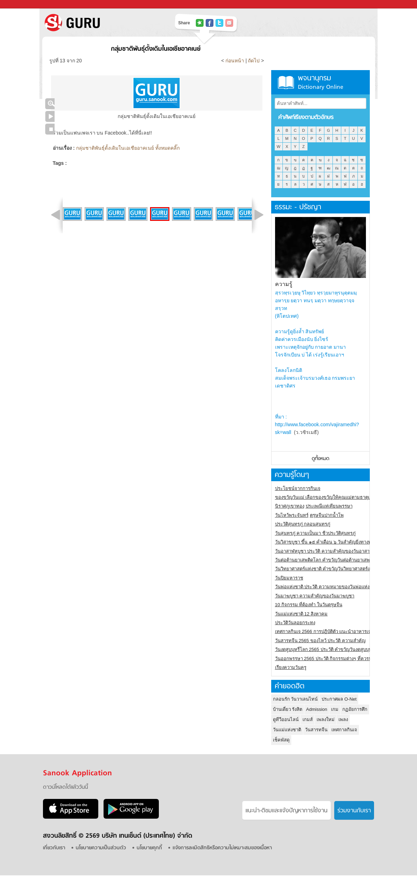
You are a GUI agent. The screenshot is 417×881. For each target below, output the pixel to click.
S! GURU (101, 22)
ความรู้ (283, 284)
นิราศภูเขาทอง (289, 506)
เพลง (343, 719)
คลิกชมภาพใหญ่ (50, 103)
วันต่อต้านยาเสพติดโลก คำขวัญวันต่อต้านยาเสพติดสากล (331, 560)
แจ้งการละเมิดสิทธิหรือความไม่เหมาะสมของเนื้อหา (222, 848)
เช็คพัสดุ (281, 740)
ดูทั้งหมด (320, 459)
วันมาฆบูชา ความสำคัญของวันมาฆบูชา (315, 595)
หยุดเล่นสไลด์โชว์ (50, 129)
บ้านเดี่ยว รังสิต (288, 709)
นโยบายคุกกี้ (149, 848)
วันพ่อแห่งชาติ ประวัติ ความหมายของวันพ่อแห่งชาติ (326, 586)
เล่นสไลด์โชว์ (50, 116)
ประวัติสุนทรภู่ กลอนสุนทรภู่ (303, 524)
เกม (334, 709)
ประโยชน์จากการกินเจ (297, 488)
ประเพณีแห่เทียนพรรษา (329, 506)
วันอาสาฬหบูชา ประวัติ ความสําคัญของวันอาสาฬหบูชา (329, 551)
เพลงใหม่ (326, 719)
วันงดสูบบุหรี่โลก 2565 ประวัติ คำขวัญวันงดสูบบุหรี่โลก (329, 649)
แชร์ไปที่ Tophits (200, 23)
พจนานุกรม (320, 82)
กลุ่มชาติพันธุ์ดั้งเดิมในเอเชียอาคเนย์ (155, 49)
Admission (316, 709)
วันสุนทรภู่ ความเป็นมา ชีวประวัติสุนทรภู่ (315, 533)
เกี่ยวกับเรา (54, 848)
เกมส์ (308, 719)
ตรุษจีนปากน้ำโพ (327, 515)
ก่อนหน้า (235, 60)
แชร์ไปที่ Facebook (209, 23)
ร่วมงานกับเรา (354, 810)
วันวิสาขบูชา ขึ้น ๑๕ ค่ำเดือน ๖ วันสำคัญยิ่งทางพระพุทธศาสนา (337, 542)
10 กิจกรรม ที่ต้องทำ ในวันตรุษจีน (308, 604)
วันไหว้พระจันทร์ (292, 515)
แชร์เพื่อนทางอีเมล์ (229, 23)
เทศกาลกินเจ (344, 729)
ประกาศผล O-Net (339, 699)
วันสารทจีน (316, 729)
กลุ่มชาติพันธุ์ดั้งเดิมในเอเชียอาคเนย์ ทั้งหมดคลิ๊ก (128, 148)
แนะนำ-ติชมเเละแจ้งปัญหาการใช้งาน (286, 810)
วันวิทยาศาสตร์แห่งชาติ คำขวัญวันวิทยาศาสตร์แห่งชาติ (330, 568)
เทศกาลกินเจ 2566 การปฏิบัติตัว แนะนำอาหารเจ (323, 631)
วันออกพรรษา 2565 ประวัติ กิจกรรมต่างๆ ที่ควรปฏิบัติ (327, 658)
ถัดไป (254, 60)
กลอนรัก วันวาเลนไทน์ (295, 699)
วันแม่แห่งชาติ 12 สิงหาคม (301, 613)
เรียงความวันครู (290, 667)
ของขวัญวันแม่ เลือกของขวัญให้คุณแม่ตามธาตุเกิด (325, 497)
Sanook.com (21, 4)
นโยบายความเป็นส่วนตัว (101, 848)
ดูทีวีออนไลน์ (286, 719)
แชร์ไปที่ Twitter (219, 23)
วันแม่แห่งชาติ (287, 729)
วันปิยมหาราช (289, 578)
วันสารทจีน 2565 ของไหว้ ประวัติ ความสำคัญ (320, 640)
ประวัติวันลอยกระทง (295, 622)
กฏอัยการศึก (354, 709)
